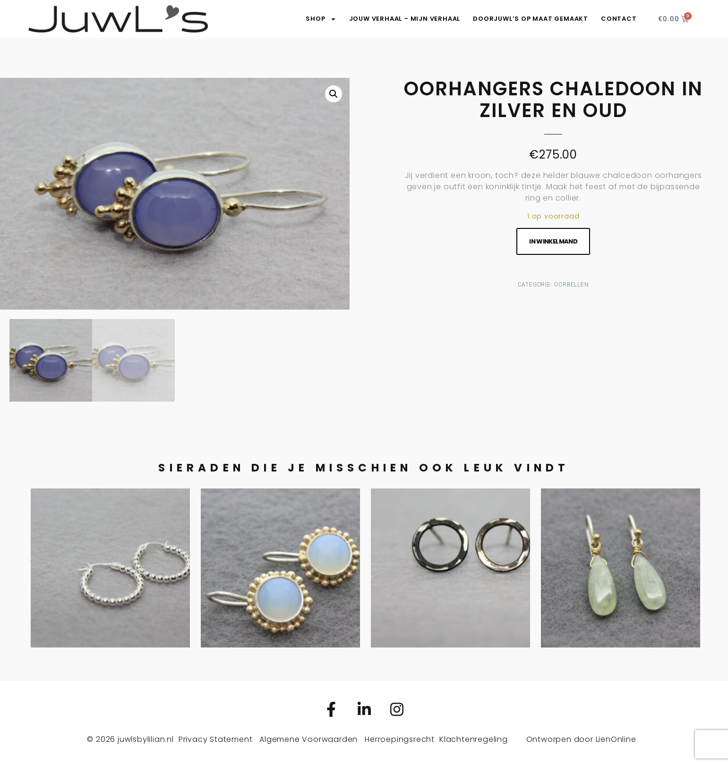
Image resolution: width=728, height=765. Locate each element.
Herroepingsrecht (400, 739)
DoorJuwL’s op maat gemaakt (530, 18)
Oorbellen (571, 284)
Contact (619, 18)
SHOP (321, 19)
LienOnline (616, 739)
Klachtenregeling (473, 739)
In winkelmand (553, 241)
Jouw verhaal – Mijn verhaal (405, 18)
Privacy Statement (216, 739)
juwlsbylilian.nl (146, 739)
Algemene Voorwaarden (308, 739)
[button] (333, 93)
